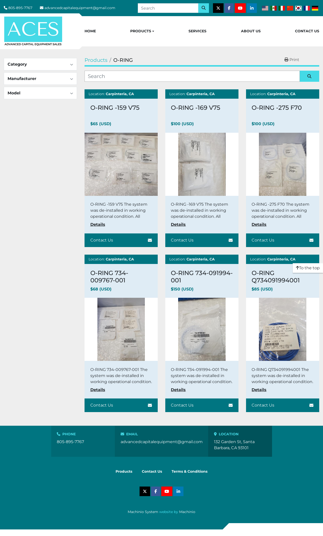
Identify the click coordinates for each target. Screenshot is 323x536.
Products (140, 31)
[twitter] (218, 8)
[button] (142, 31)
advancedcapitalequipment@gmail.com (79, 8)
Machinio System (143, 512)
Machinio (187, 512)
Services (197, 31)
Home (90, 31)
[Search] (168, 8)
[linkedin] (252, 8)
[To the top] (308, 268)
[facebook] (229, 8)
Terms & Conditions (189, 471)
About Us (251, 31)
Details (97, 224)
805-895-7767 (20, 8)
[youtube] (240, 8)
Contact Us (307, 31)
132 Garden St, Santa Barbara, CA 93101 (234, 444)
